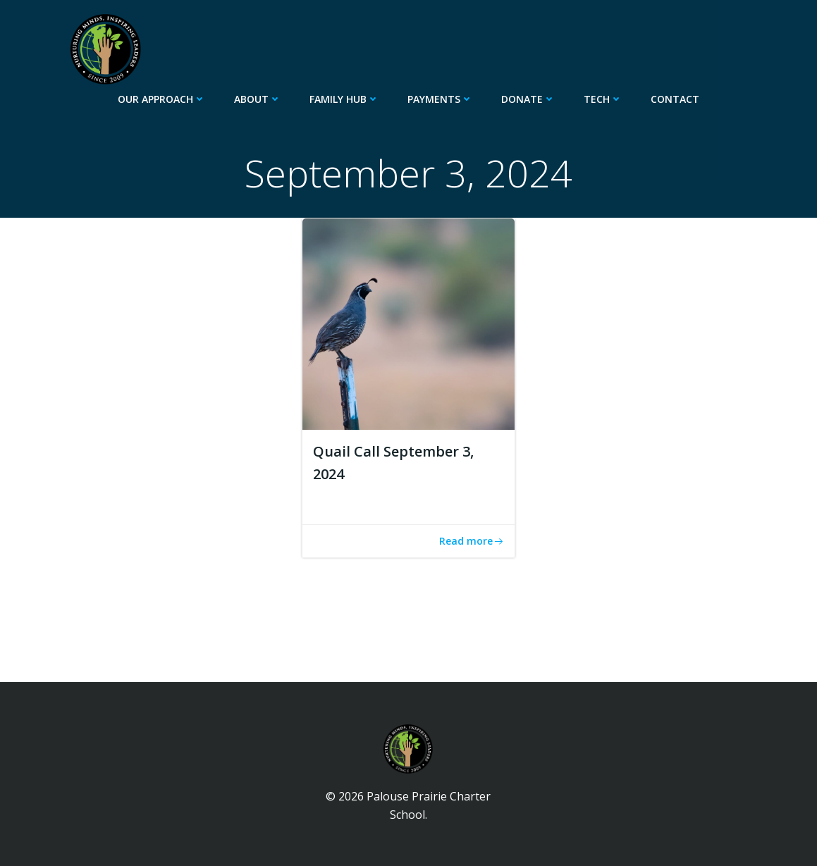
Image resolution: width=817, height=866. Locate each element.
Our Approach (162, 99)
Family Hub (344, 99)
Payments (440, 99)
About (257, 99)
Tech (603, 99)
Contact (675, 99)
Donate (528, 99)
